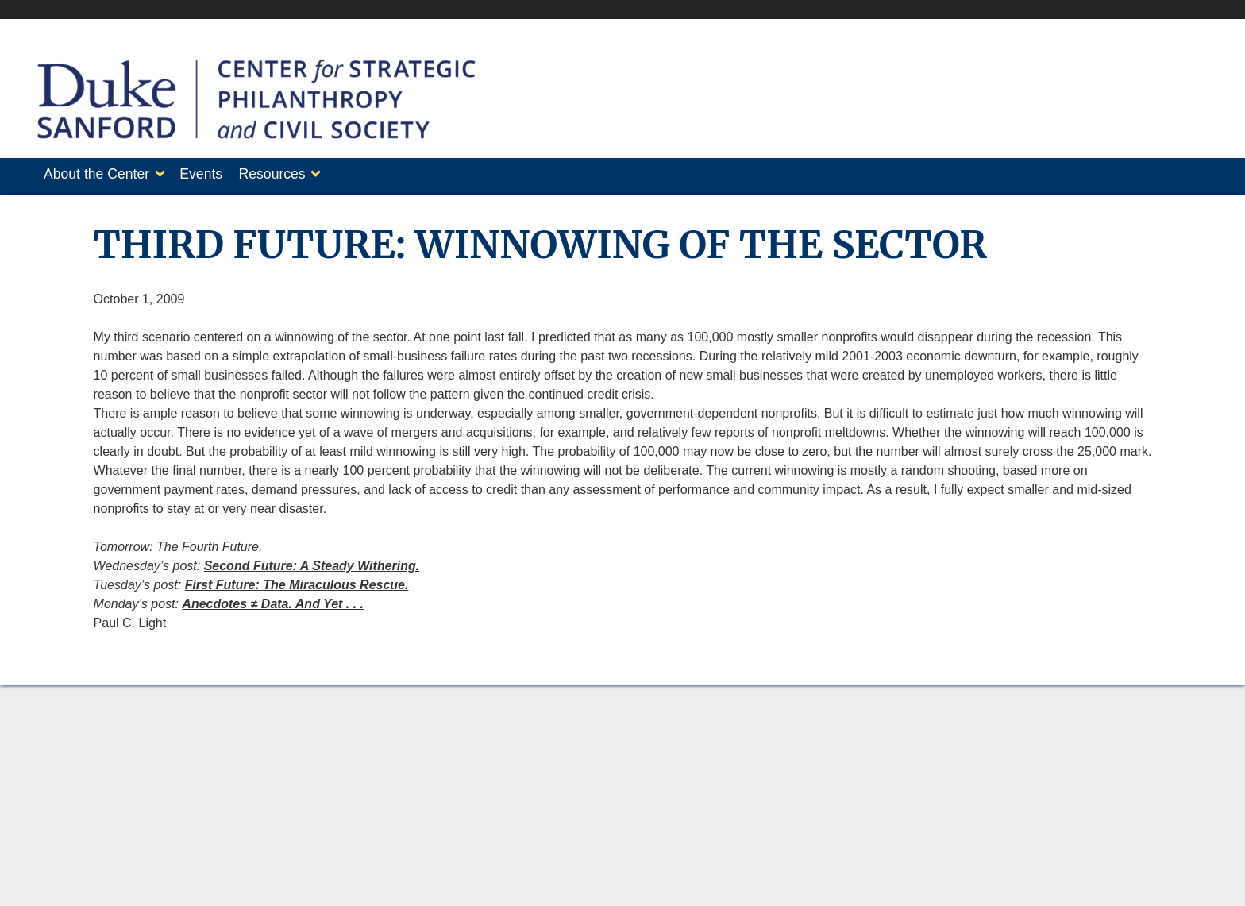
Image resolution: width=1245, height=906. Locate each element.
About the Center (96, 174)
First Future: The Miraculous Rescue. (297, 580)
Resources (288, 174)
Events (208, 174)
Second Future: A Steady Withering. (312, 561)
